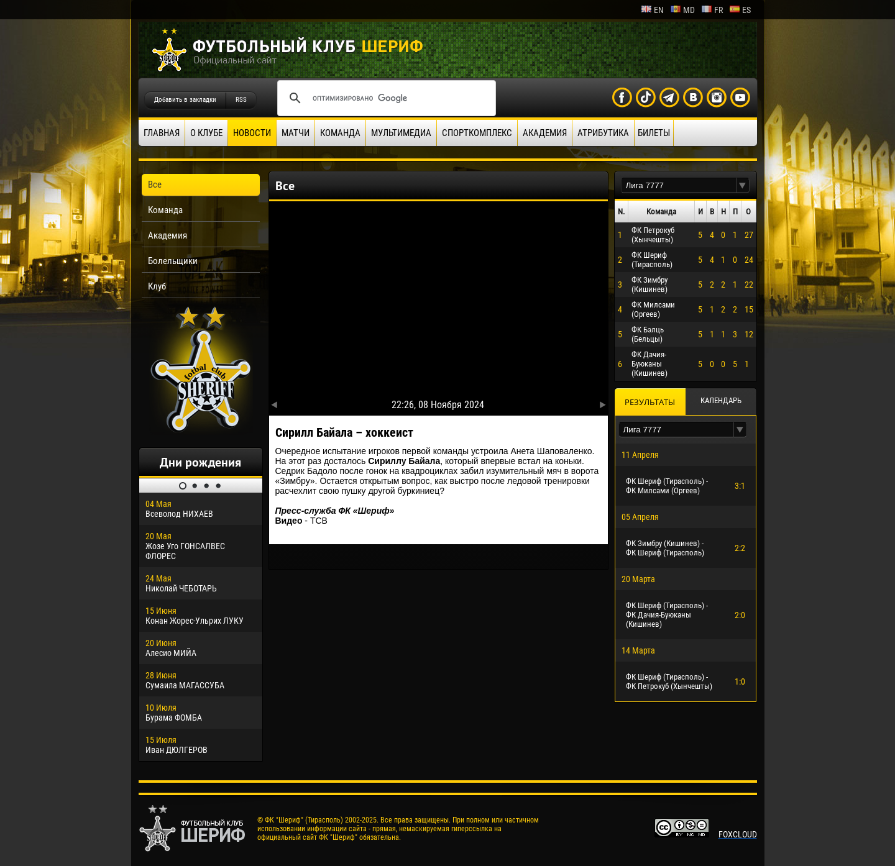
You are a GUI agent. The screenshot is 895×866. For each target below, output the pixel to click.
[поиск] (385, 98)
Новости (252, 133)
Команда (340, 133)
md (682, 10)
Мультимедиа (401, 133)
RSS (241, 100)
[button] (743, 185)
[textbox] (679, 185)
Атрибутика (603, 133)
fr (712, 10)
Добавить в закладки (185, 100)
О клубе (206, 133)
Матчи (296, 133)
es (740, 10)
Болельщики (173, 261)
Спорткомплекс (477, 133)
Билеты (654, 133)
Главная (162, 133)
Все (155, 184)
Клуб (157, 286)
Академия (545, 133)
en (652, 10)
